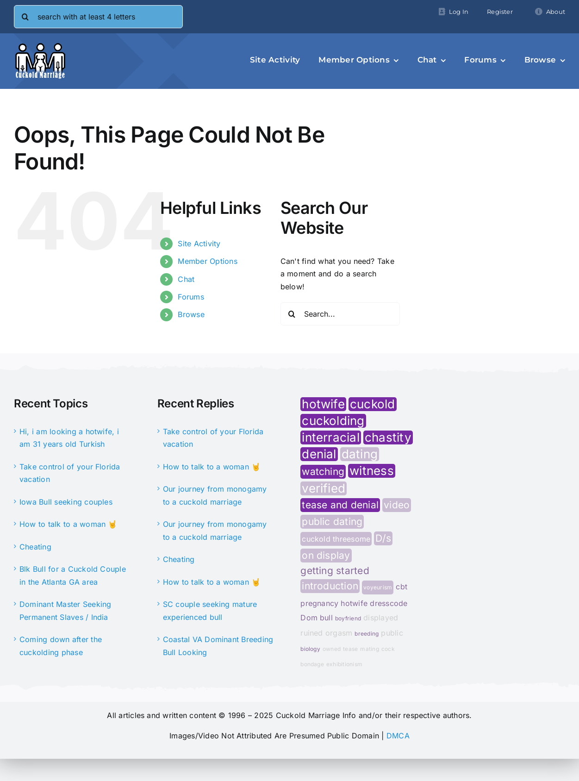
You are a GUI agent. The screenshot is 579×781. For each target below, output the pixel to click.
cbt (401, 586)
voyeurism (377, 587)
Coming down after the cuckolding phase (60, 646)
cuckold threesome (336, 539)
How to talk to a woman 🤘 (68, 524)
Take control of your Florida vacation (69, 473)
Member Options (207, 261)
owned (332, 648)
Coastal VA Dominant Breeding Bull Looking (218, 646)
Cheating (35, 546)
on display (326, 555)
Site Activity (199, 243)
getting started (334, 570)
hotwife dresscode (374, 603)
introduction (330, 586)
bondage (312, 664)
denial (319, 454)
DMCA (398, 735)
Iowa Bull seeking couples (65, 501)
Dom (309, 617)
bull (326, 617)
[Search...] (340, 313)
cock (388, 648)
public (392, 632)
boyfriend (348, 618)
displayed (380, 617)
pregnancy (319, 603)
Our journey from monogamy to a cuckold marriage (215, 495)
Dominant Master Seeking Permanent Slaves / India (65, 611)
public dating (332, 521)
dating (360, 454)
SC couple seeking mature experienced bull (210, 611)
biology (310, 648)
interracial (331, 437)
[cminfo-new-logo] (40, 46)
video (397, 505)
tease (350, 648)
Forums (191, 296)
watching (323, 471)
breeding (367, 633)
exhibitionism (344, 664)
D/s (383, 538)
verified (323, 488)
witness (371, 471)
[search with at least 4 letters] (98, 16)
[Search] (25, 16)
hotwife (323, 404)
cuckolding (333, 421)
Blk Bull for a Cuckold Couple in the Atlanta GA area (72, 575)
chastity (388, 437)
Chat (186, 279)
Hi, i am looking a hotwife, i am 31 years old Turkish (69, 438)
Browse (191, 314)
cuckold (372, 404)
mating (369, 648)
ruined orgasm (326, 632)
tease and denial (340, 505)
